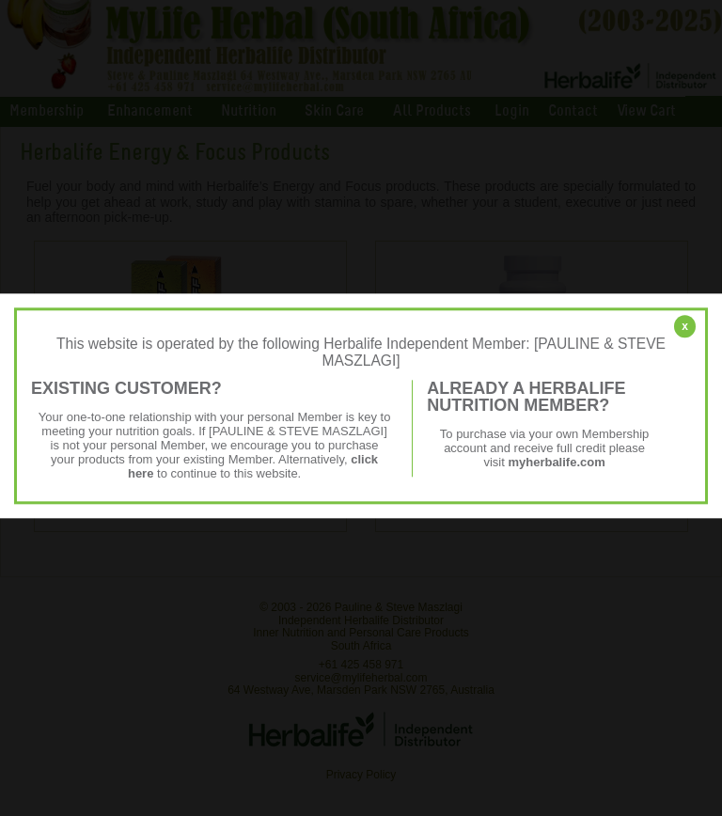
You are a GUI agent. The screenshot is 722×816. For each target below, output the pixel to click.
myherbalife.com (556, 462)
